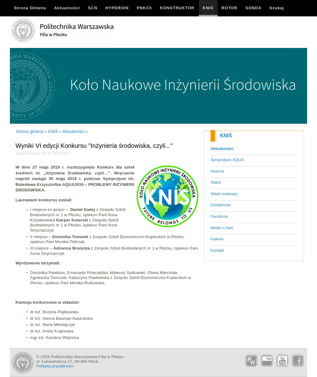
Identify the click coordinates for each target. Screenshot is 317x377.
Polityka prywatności (55, 366)
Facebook (219, 216)
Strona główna (30, 131)
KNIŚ (226, 135)
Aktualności (222, 148)
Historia (217, 171)
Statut (216, 182)
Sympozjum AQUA (227, 159)
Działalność (221, 205)
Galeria (217, 239)
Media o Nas (222, 227)
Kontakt (217, 250)
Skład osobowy (224, 193)
